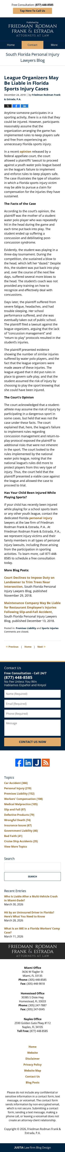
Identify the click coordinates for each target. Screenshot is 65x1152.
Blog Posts (32, 1082)
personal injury (40, 518)
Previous (12, 646)
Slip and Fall (15, 809)
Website (32, 1052)
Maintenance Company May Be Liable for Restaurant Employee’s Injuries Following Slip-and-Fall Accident (32, 607)
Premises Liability (26, 628)
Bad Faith (13, 836)
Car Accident (16, 783)
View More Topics (15, 846)
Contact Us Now (32, 742)
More (54, 45)
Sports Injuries (50, 628)
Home (11, 45)
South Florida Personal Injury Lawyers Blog (32, 29)
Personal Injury (17, 788)
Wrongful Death (17, 820)
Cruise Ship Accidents (21, 841)
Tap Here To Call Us (32, 11)
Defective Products (19, 815)
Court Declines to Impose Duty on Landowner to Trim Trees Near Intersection (29, 582)
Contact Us (32, 1076)
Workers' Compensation (23, 799)
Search (32, 876)
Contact (32, 45)
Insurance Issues (18, 825)
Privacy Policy (32, 1064)
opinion (25, 151)
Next (41, 646)
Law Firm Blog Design (32, 1147)
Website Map (32, 1070)
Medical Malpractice (21, 804)
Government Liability (21, 831)
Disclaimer (32, 1058)
